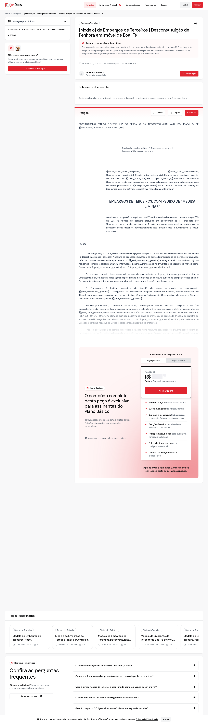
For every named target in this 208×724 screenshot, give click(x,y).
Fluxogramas (150, 5)
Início (7, 13)
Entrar (185, 4)
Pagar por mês (153, 360)
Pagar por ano (178, 360)
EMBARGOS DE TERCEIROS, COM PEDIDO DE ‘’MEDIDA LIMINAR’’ (38, 29)
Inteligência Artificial (110, 4)
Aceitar (165, 719)
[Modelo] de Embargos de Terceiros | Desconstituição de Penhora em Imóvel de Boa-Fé (63, 13)
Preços (164, 5)
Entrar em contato (31, 696)
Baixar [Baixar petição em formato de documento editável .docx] (192, 112)
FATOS (13, 35)
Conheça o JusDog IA (38, 68)
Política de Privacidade (147, 719)
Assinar (197, 4)
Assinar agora (166, 390)
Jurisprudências (133, 5)
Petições (90, 5)
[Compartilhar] (195, 23)
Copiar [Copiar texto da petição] (175, 112)
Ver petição (189, 73)
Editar (157, 112)
